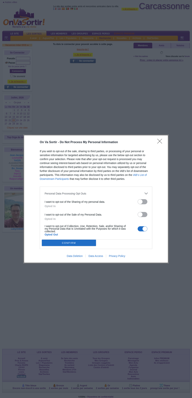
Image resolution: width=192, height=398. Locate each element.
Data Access (95, 255)
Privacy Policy (117, 255)
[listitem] (96, 193)
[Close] (160, 142)
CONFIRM (69, 243)
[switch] (142, 201)
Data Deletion (75, 255)
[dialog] (96, 199)
